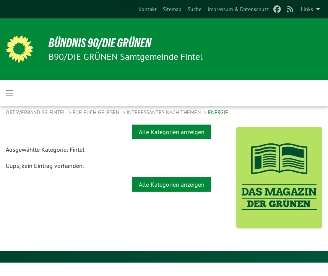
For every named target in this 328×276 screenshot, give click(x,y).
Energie (218, 112)
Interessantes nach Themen (164, 112)
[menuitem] (147, 9)
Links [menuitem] (307, 9)
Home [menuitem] (125, 6)
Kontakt (147, 9)
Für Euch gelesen (97, 112)
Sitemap (172, 9)
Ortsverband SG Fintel (36, 112)
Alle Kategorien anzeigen (172, 132)
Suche (194, 9)
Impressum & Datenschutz (238, 9)
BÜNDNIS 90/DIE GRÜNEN (100, 43)
